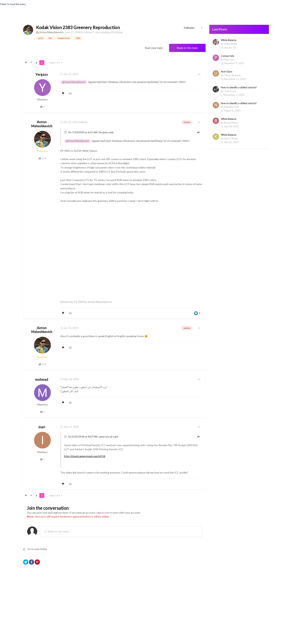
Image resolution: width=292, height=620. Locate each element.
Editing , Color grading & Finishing (103, 32)
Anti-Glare (226, 71)
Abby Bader (230, 43)
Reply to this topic (187, 47)
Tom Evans (230, 91)
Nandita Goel (231, 106)
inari (42, 426)
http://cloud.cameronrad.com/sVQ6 (84, 455)
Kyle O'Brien (231, 138)
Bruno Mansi (231, 122)
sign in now (103, 512)
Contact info (227, 55)
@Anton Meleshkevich (73, 81)
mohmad (41, 379)
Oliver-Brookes (232, 75)
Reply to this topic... (57, 530)
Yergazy (41, 74)
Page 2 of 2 (55, 61)
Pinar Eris (229, 59)
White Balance (228, 40)
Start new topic (154, 47)
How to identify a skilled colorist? (239, 87)
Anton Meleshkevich (51, 32)
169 (42, 157)
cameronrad (105, 436)
